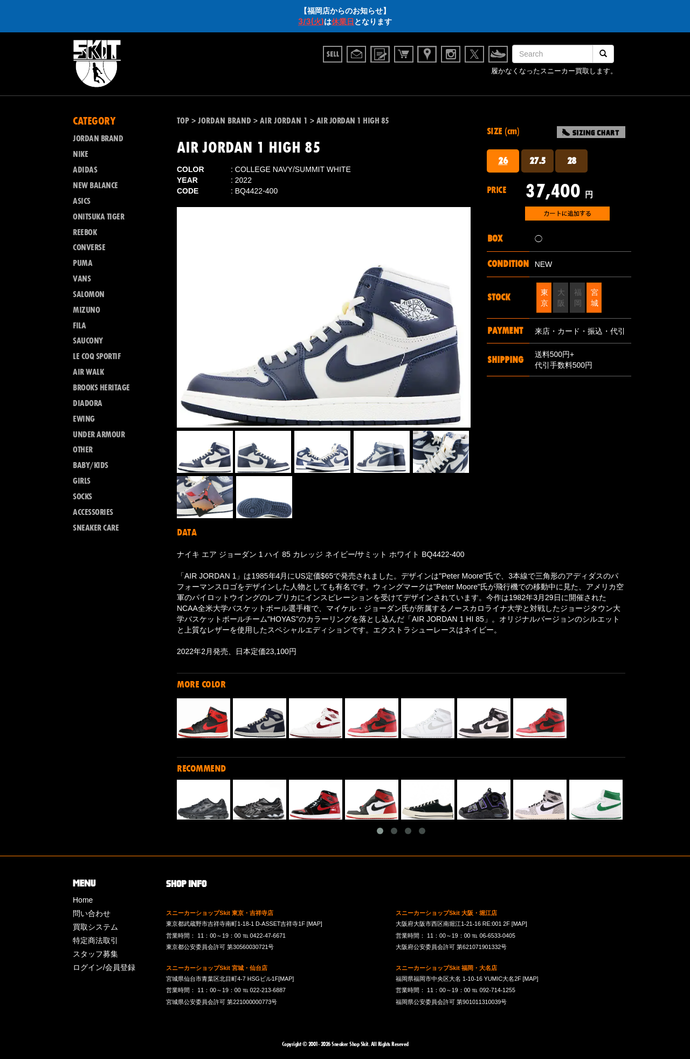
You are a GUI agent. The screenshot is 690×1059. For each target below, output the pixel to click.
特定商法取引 (95, 940)
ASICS (82, 201)
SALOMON (89, 294)
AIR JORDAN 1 (284, 120)
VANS (82, 278)
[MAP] (314, 923)
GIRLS (82, 481)
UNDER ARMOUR (99, 434)
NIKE (80, 154)
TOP (183, 120)
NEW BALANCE (95, 185)
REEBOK (84, 232)
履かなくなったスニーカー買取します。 (554, 71)
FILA (79, 325)
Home (83, 900)
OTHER (83, 449)
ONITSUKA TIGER (98, 216)
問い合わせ (92, 913)
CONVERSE (89, 247)
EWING (84, 419)
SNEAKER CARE (96, 527)
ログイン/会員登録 (104, 967)
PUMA (82, 263)
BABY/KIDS (90, 465)
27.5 (537, 161)
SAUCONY (88, 340)
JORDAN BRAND (98, 138)
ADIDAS (85, 169)
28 (571, 161)
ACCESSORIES (93, 512)
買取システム (95, 927)
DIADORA (87, 403)
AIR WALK (88, 372)
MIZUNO (86, 310)
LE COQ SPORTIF (96, 356)
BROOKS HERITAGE (101, 387)
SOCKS (82, 496)
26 (502, 161)
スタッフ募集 (95, 954)
